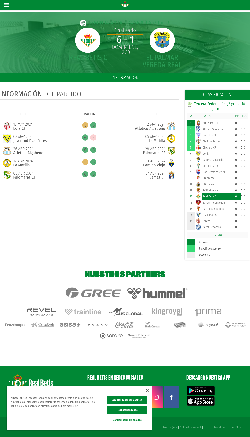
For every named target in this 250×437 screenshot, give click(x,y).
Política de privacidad (190, 427)
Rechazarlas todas (127, 409)
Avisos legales (170, 427)
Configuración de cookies (127, 419)
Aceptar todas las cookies (127, 400)
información (125, 77)
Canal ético (235, 427)
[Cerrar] (147, 390)
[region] (79, 408)
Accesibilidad (220, 427)
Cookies (207, 427)
